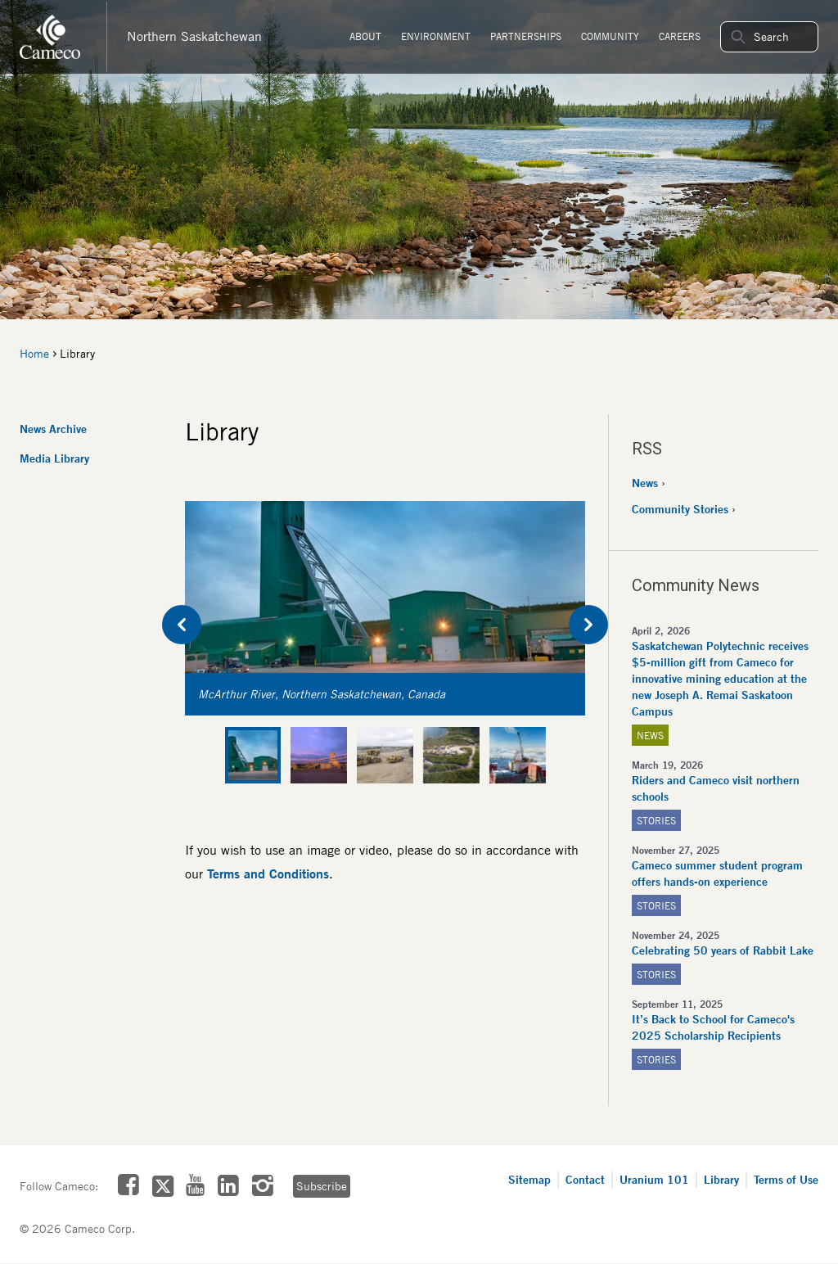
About (365, 36)
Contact (585, 1179)
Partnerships (525, 36)
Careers (680, 36)
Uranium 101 (654, 1179)
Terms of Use (786, 1179)
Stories (656, 821)
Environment (436, 36)
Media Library (54, 458)
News (645, 483)
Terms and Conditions (268, 873)
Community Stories (680, 509)
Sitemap (529, 1179)
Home (34, 353)
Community (610, 36)
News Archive (53, 429)
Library (721, 1179)
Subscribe (321, 1186)
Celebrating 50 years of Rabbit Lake (722, 950)
